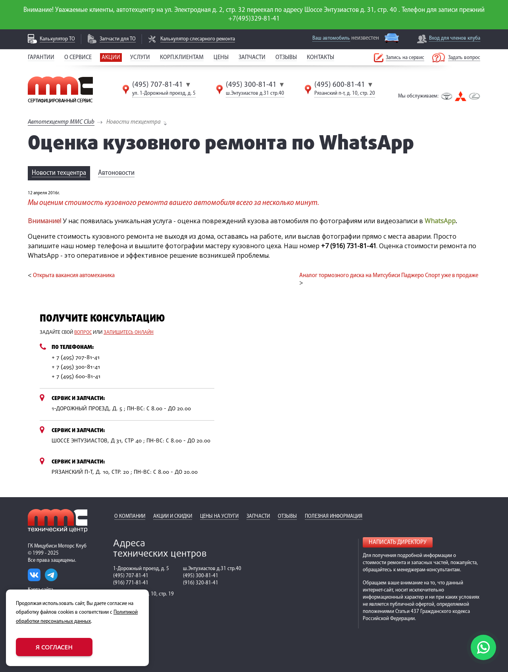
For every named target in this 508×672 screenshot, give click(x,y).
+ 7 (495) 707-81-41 (76, 358)
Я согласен (54, 647)
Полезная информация (333, 516)
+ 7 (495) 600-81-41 (76, 377)
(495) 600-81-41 (339, 85)
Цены (221, 57)
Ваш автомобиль (331, 38)
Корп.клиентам (182, 57)
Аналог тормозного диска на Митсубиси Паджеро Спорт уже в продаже (388, 275)
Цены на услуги (219, 516)
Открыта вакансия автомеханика (74, 275)
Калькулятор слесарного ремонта (197, 39)
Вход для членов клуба (454, 38)
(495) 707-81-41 (157, 85)
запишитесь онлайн (129, 332)
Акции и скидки (172, 516)
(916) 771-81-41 (130, 583)
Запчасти (252, 57)
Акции (111, 57)
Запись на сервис (405, 58)
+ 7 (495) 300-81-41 (76, 367)
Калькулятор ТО (57, 39)
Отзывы (286, 57)
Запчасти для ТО (118, 39)
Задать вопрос (464, 58)
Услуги (140, 57)
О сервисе (78, 57)
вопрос (83, 332)
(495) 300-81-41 (251, 85)
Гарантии (41, 57)
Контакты (320, 57)
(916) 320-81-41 (200, 583)
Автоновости (116, 173)
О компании (129, 516)
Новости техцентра (59, 173)
